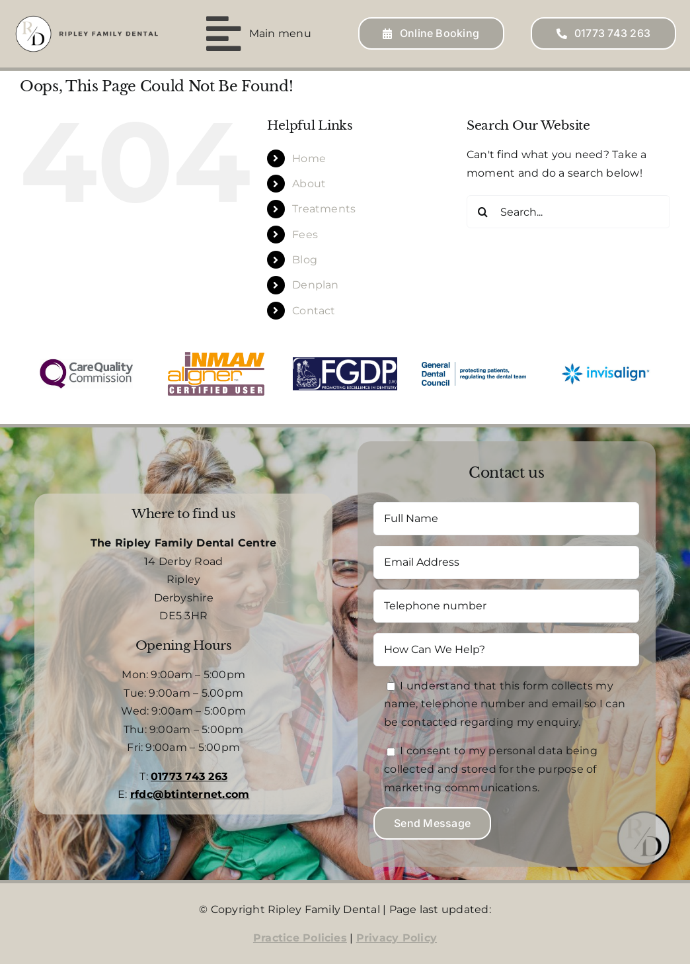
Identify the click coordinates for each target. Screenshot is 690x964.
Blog (304, 259)
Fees (305, 234)
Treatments (324, 208)
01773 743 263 (189, 776)
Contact (314, 310)
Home (309, 158)
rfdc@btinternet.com (190, 794)
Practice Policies (300, 938)
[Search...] (568, 211)
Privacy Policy (396, 938)
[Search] (483, 211)
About (309, 183)
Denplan (315, 285)
